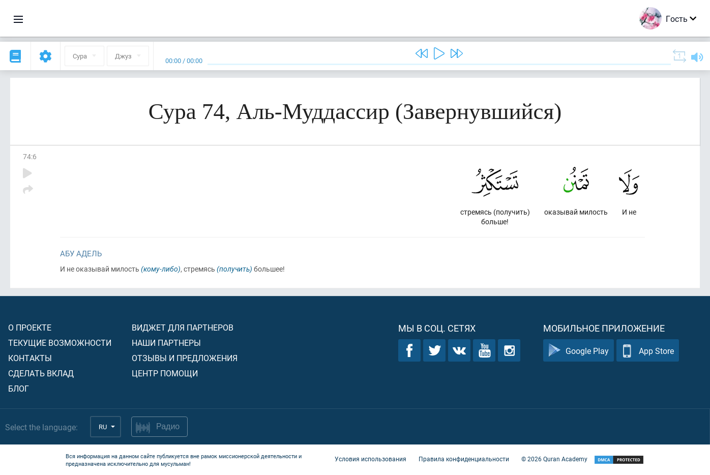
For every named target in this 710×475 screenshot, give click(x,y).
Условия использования (370, 459)
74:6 (30, 156)
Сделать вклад (41, 373)
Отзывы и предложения (185, 357)
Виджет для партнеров (182, 327)
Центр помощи (165, 373)
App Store (648, 351)
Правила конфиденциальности (464, 459)
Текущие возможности (59, 342)
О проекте (29, 327)
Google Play (578, 351)
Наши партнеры (166, 342)
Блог (18, 388)
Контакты (30, 357)
